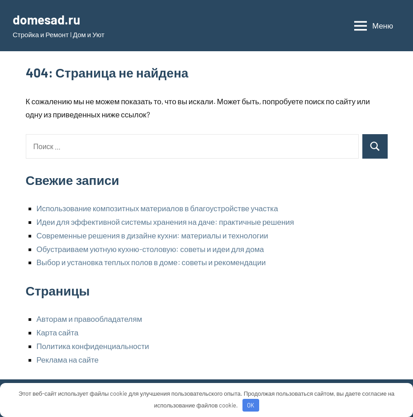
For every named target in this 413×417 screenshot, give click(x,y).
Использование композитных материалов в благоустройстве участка (157, 208)
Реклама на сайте (68, 359)
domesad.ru (46, 19)
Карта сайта (58, 332)
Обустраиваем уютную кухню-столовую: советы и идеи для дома (150, 248)
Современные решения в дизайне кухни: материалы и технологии (152, 235)
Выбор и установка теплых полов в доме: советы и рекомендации (151, 262)
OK (250, 405)
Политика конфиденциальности (93, 345)
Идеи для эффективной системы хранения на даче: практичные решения (165, 221)
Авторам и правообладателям (89, 318)
